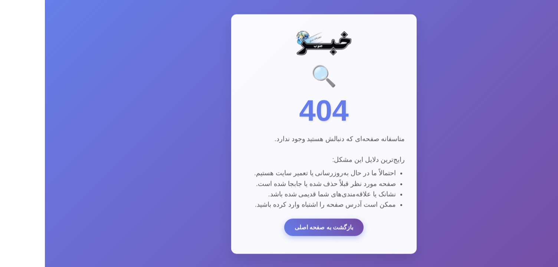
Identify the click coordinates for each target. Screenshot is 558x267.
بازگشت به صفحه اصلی (279, 228)
